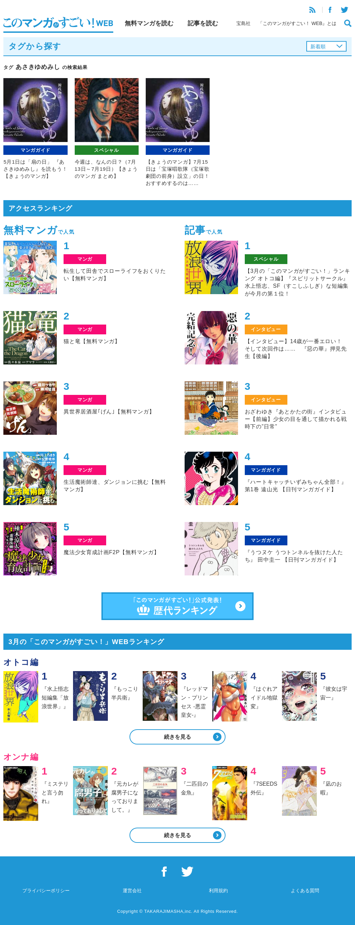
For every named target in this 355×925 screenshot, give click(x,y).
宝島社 (243, 23)
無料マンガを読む (149, 23)
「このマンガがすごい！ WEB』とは (297, 23)
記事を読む (203, 23)
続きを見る (177, 737)
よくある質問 (305, 890)
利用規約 (218, 890)
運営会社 (132, 890)
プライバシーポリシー (46, 890)
